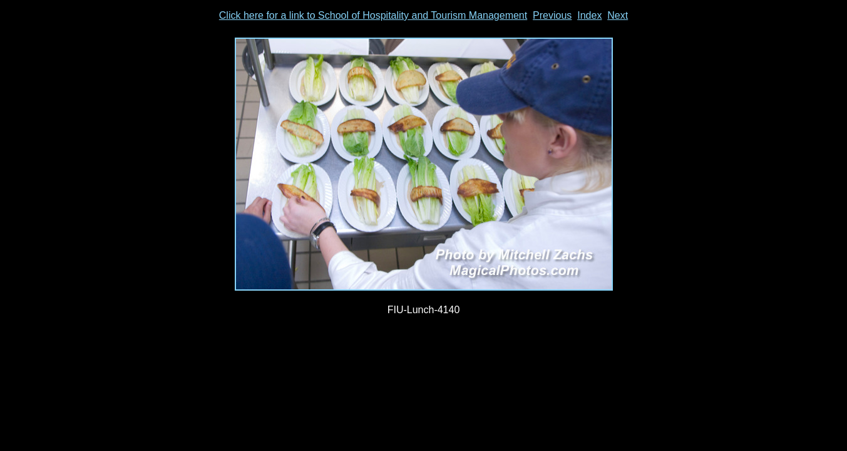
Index (589, 15)
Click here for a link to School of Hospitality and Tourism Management (373, 15)
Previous (552, 15)
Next (617, 15)
